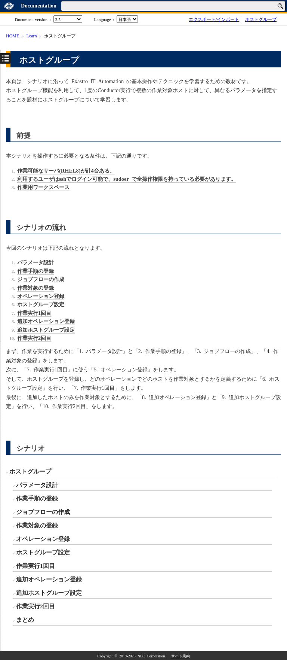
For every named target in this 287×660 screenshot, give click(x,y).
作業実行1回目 (35, 565)
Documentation (38, 6)
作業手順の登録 (37, 498)
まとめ (25, 619)
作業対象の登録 (37, 525)
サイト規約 (180, 656)
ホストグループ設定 (43, 552)
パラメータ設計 (37, 484)
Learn (32, 35)
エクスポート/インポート (214, 19)
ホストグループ (261, 19)
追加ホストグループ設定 (49, 592)
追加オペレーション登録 (49, 579)
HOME (12, 35)
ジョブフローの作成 (43, 511)
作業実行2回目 (35, 606)
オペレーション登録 (43, 538)
